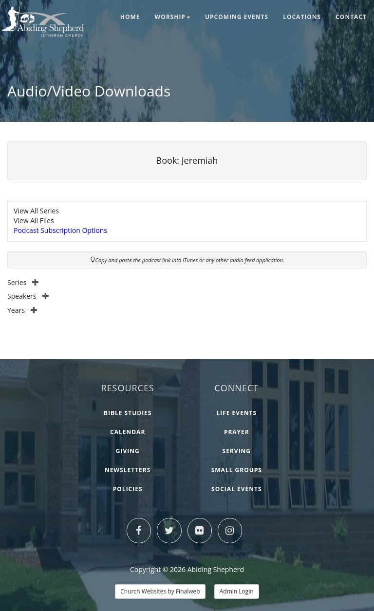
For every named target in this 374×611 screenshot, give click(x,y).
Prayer (236, 432)
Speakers (28, 296)
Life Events (236, 413)
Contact (351, 17)
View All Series (36, 210)
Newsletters (127, 470)
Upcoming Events (236, 17)
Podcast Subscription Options (60, 230)
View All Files (34, 220)
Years (22, 310)
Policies (128, 489)
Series (23, 282)
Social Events (236, 489)
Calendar (127, 432)
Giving (128, 451)
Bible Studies (128, 413)
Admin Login (237, 591)
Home (130, 17)
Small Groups (236, 470)
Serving (237, 451)
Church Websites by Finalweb (160, 591)
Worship (172, 17)
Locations (302, 17)
